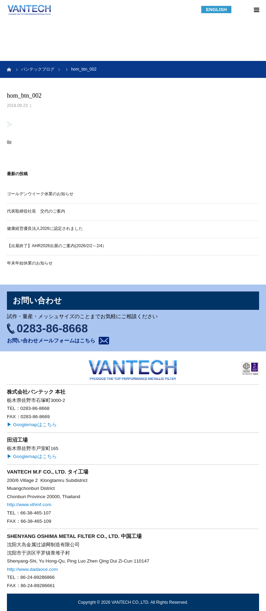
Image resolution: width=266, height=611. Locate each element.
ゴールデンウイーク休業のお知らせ (40, 193)
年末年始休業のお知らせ (30, 263)
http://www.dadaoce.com (32, 569)
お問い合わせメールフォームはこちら (51, 340)
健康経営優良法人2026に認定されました (45, 228)
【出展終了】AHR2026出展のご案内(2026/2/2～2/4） (56, 245)
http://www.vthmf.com (29, 504)
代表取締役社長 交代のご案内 (36, 211)
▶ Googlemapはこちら (32, 424)
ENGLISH (216, 9)
